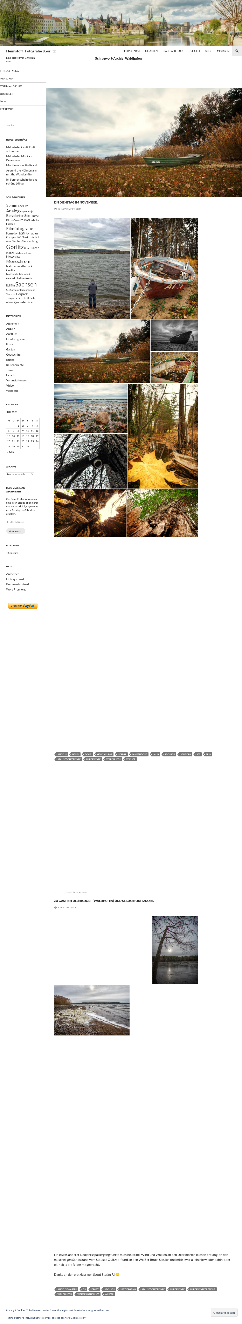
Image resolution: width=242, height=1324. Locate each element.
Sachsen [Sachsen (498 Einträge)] (26, 294)
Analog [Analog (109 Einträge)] (13, 210)
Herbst (122, 754)
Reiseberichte (13, 375)
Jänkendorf (139, 754)
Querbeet (194, 51)
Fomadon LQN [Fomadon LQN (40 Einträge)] (15, 236)
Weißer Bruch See (88, 1301)
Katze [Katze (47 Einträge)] (10, 259)
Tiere (9, 380)
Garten (10, 360)
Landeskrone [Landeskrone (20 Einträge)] (25, 259)
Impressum (222, 51)
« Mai (10, 461)
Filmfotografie (14, 351)
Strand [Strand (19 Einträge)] (31, 300)
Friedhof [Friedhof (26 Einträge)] (34, 241)
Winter (109, 1301)
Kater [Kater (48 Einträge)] (35, 253)
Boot (88, 754)
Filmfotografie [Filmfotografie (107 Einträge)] (19, 230)
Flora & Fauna (131, 51)
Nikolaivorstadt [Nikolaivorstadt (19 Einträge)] (22, 283)
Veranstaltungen (15, 390)
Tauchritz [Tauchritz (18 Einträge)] (10, 305)
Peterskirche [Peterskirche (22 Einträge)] (13, 287)
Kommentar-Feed (15, 592)
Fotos (83, 193)
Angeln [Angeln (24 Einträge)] (24, 211)
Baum (75, 754)
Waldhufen (113, 759)
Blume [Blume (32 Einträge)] (34, 217)
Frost (95, 1296)
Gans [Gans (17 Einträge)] (8, 245)
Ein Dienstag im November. (101, 201)
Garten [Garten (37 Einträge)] (16, 245)
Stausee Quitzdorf (69, 759)
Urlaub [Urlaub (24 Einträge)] (31, 309)
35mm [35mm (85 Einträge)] (11, 204)
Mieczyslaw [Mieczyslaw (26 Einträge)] (13, 263)
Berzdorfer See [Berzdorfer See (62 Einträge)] (18, 216)
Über (208, 51)
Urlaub (10, 385)
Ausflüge (71, 193)
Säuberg (185, 754)
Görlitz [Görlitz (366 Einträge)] (15, 251)
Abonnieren (15, 540)
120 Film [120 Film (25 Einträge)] (23, 205)
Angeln (59, 193)
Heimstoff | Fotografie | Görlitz (31, 51)
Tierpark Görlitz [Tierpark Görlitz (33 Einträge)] (16, 309)
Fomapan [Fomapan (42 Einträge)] (32, 236)
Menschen (151, 51)
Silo (208, 754)
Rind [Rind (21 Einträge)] (30, 287)
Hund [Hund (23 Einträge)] (27, 253)
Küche (9, 370)
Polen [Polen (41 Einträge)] (24, 287)
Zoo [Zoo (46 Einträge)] (30, 314)
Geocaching (97, 193)
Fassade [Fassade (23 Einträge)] (10, 225)
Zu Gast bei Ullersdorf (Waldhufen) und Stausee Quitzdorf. (142, 903)
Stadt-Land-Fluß (173, 51)
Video (9, 395)
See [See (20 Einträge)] (8, 300)
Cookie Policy (78, 1317)
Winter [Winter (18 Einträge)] (9, 315)
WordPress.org (14, 597)
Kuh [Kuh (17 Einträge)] (17, 259)
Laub (156, 754)
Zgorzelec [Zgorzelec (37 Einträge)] (20, 314)
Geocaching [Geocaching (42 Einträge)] (30, 245)
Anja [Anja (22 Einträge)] (30, 211)
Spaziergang (128, 1296)
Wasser (130, 759)
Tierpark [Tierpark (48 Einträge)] (22, 305)
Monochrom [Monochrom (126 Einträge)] (18, 268)
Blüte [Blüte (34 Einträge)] (9, 222)
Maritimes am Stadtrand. (19, 165)
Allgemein (11, 336)
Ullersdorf (93, 759)
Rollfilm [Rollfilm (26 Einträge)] (10, 295)
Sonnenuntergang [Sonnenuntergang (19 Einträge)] (19, 300)
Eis (84, 1296)
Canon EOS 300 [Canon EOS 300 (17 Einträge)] (21, 222)
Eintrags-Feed (13, 587)
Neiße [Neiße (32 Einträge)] (10, 283)
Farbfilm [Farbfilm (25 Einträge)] (34, 222)
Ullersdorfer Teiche (202, 1296)
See (198, 754)
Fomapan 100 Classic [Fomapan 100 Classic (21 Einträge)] (17, 240)
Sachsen (170, 754)
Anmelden (11, 583)
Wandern (11, 400)
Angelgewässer (67, 1296)
